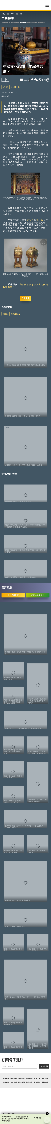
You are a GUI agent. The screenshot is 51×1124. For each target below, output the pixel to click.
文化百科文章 (9, 473)
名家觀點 (13, 1082)
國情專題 (21, 1082)
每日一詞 (32, 22)
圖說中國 (14, 22)
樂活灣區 (13, 1078)
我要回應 (25, 298)
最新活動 (44, 1082)
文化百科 (19, 14)
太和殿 (30, 220)
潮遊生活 (21, 1078)
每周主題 (29, 1082)
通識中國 (29, 1078)
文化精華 (10, 14)
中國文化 (16, 87)
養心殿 (39, 220)
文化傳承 (5, 22)
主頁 (3, 14)
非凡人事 (37, 1078)
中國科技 (6, 1078)
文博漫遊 (41, 22)
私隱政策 (26, 1119)
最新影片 (37, 1082)
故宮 (6, 87)
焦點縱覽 (6, 1082)
